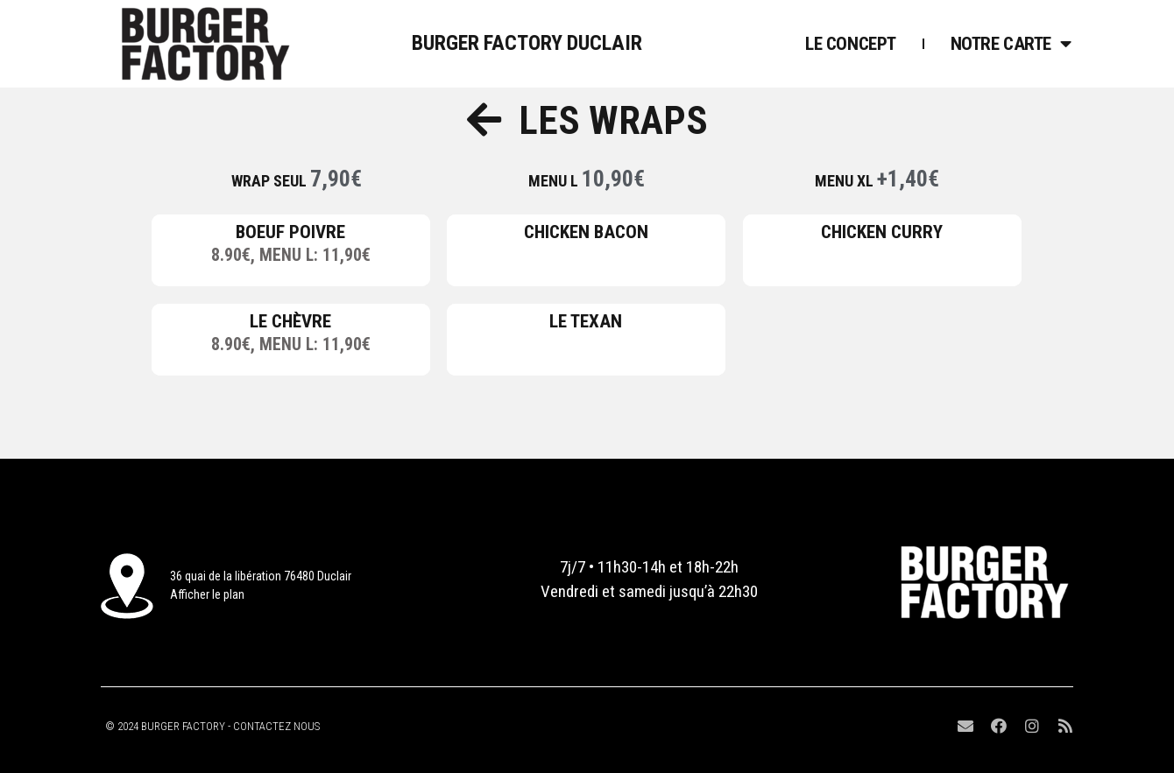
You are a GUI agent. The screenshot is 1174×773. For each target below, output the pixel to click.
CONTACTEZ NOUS (276, 726)
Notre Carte (1011, 44)
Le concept (850, 43)
